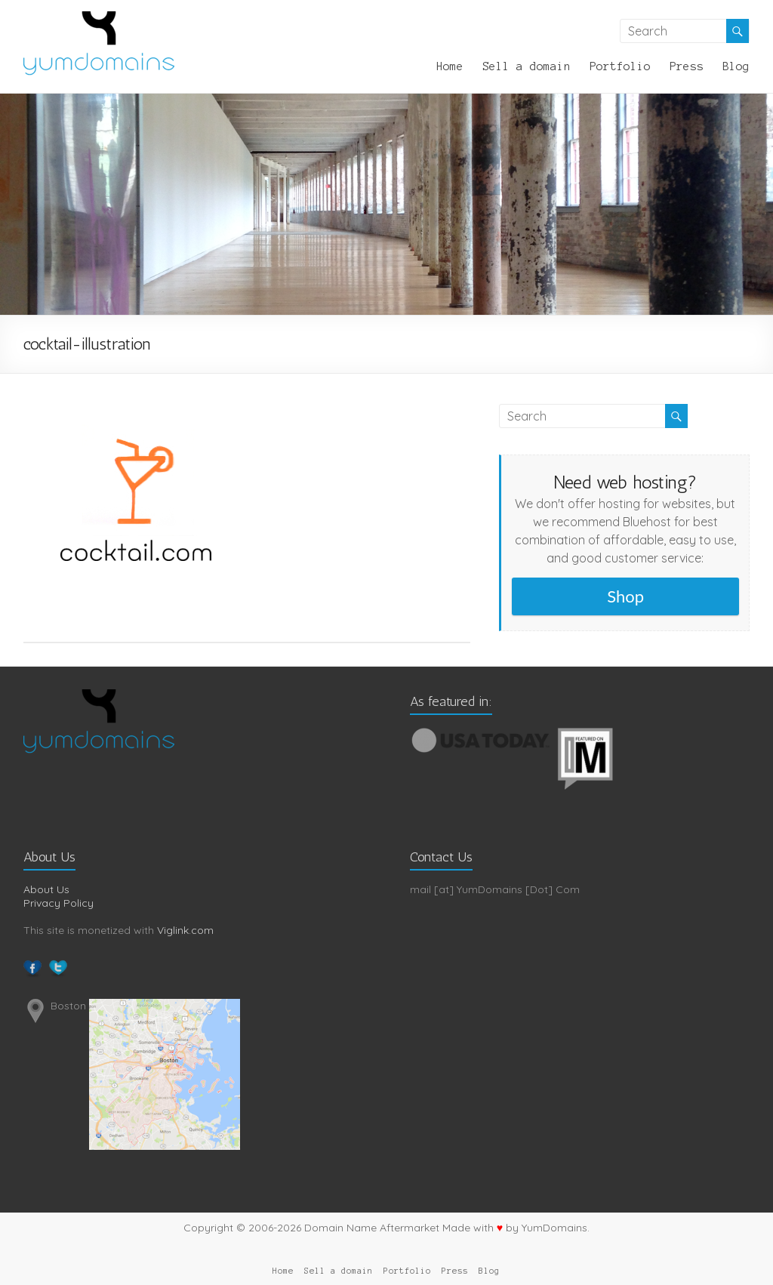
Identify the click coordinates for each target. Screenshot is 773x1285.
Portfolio (620, 66)
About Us (46, 889)
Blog (736, 66)
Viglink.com (185, 930)
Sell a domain (526, 66)
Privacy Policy (58, 903)
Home (449, 66)
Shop (625, 596)
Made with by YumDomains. (516, 1227)
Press (687, 66)
